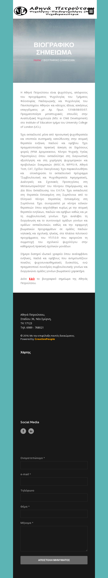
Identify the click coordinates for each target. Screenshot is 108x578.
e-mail (25, 474)
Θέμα (25, 506)
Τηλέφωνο (27, 490)
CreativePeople (45, 339)
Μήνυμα (26, 523)
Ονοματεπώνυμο (32, 458)
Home (37, 60)
